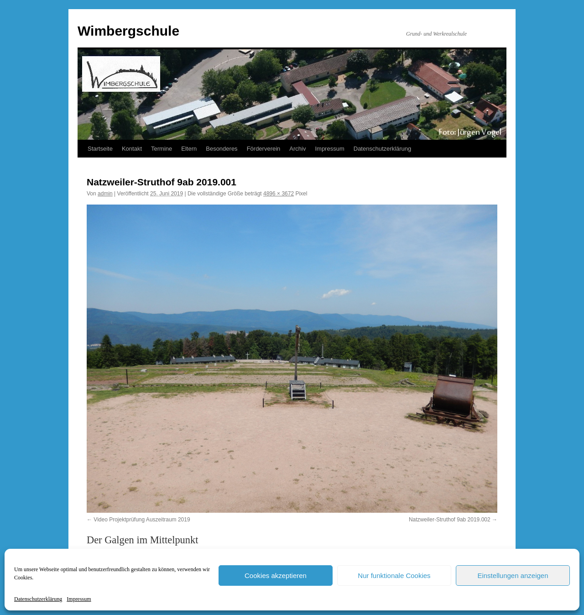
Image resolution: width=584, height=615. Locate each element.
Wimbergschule (128, 30)
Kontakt (132, 148)
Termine (161, 148)
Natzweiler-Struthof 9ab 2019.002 (449, 519)
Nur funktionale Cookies (394, 575)
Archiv (297, 148)
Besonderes (221, 148)
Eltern (189, 148)
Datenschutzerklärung (38, 599)
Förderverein (264, 148)
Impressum (79, 599)
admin (105, 193)
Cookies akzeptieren (276, 575)
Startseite (100, 148)
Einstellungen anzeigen (512, 575)
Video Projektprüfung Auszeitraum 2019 (142, 519)
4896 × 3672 (278, 193)
